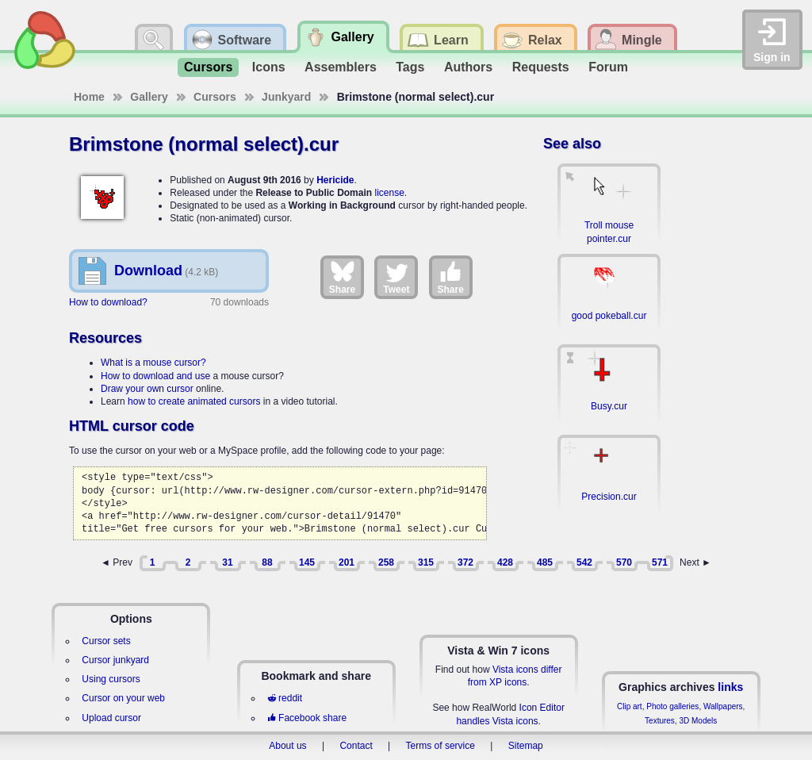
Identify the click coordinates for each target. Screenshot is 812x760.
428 (505, 562)
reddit (284, 698)
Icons (268, 67)
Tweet (396, 277)
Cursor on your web (123, 698)
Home (89, 96)
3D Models (698, 720)
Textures (660, 720)
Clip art (629, 706)
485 (545, 562)
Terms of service (440, 745)
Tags (410, 67)
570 (624, 562)
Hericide (335, 180)
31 (227, 562)
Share (342, 277)
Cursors (208, 67)
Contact (355, 745)
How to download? (108, 302)
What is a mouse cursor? (153, 362)
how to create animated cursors (194, 401)
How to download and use (155, 376)
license (389, 192)
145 (307, 562)
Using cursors (111, 679)
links (730, 687)
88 (267, 562)
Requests (540, 67)
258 (386, 562)
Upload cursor (111, 718)
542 (584, 562)
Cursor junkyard (115, 660)
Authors (468, 67)
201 (346, 562)
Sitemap (525, 745)
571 (660, 562)
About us (287, 745)
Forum (608, 67)
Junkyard (286, 96)
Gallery (148, 96)
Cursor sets (106, 641)
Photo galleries (672, 706)
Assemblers (340, 67)
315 (426, 562)
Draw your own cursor (147, 388)
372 (465, 562)
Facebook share (307, 718)
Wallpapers (723, 706)
